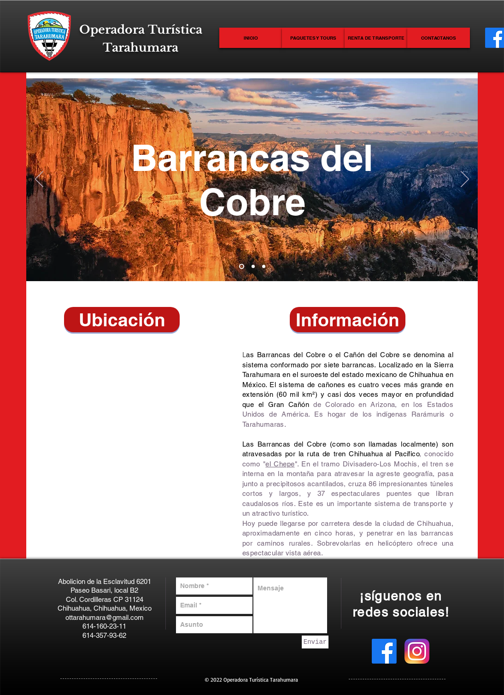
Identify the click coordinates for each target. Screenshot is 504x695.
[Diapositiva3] (263, 266)
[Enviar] (315, 642)
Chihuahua (426, 374)
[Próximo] (465, 179)
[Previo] (39, 179)
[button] (122, 319)
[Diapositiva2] (253, 266)
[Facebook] (384, 651)
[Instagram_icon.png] (416, 651)
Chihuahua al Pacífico (384, 454)
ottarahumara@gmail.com (104, 617)
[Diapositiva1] (241, 266)
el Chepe (279, 464)
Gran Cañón (288, 404)
